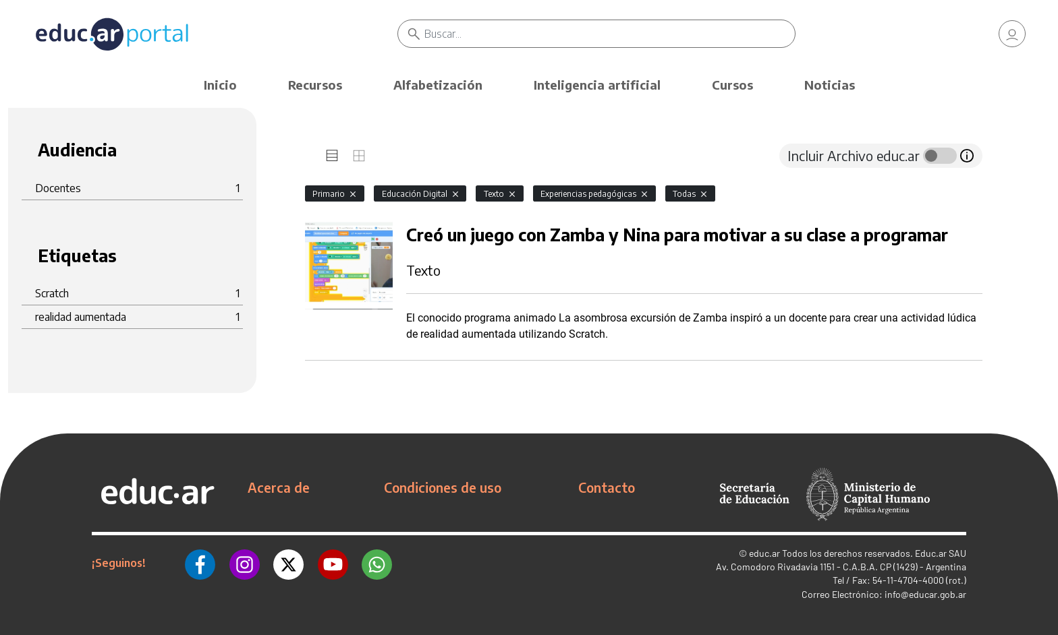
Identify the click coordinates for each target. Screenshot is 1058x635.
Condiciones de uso (442, 487)
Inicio (220, 84)
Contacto (606, 487)
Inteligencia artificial (597, 84)
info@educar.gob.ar (925, 594)
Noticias (829, 84)
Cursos (732, 84)
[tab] (331, 155)
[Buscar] (609, 33)
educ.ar (764, 553)
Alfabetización (437, 84)
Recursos (315, 84)
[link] (1012, 33)
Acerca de (279, 487)
